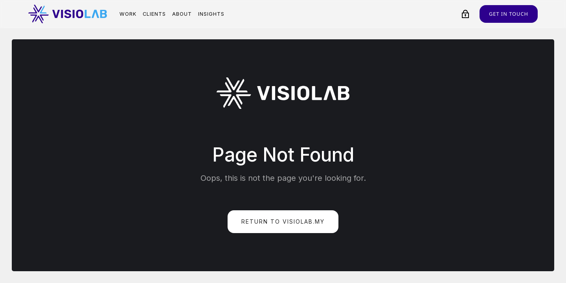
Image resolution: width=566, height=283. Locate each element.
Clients (154, 14)
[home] (67, 14)
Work (127, 14)
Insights (211, 14)
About (182, 14)
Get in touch (508, 13)
